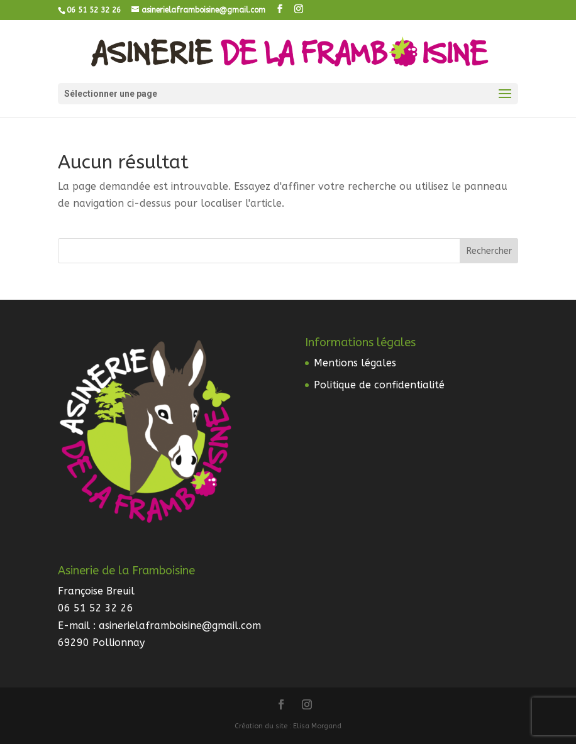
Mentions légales (355, 363)
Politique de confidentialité (379, 385)
